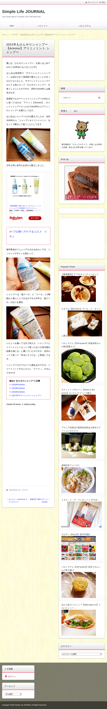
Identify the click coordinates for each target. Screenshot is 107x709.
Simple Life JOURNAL (23, 11)
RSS (103, 2)
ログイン (12, 676)
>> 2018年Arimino (17, 392)
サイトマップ (93, 2)
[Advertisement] (28, 425)
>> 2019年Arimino (17, 388)
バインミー (42, 26)
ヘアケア (24, 490)
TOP (12, 26)
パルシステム (84, 26)
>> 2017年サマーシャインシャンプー (25, 395)
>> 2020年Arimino (17, 384)
